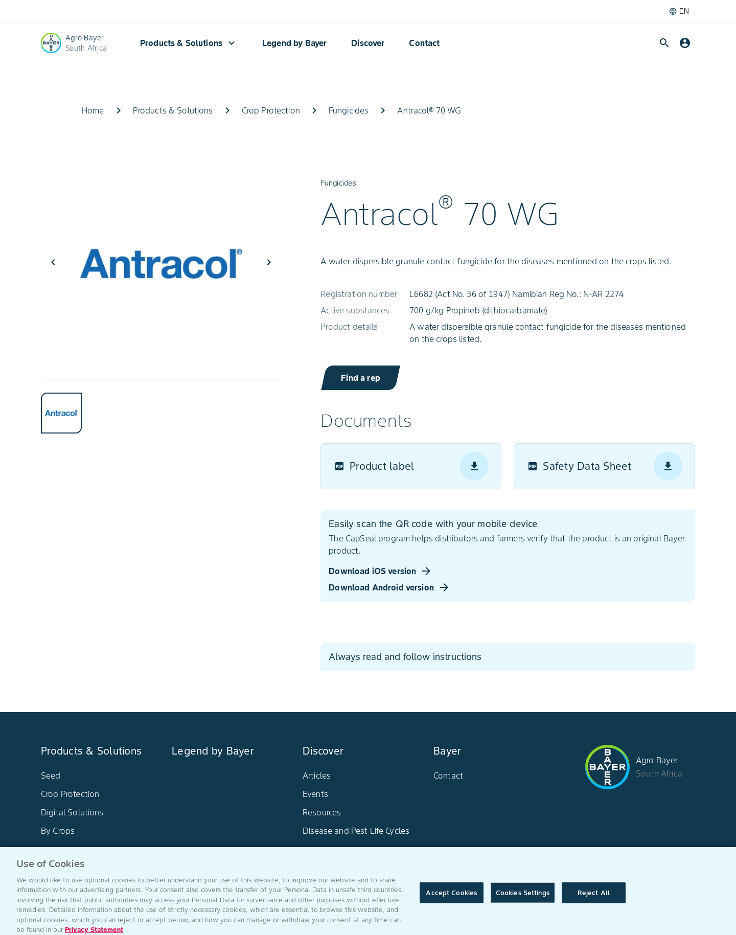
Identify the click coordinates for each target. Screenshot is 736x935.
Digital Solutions (72, 812)
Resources (322, 812)
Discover (367, 43)
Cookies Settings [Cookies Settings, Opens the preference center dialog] (522, 899)
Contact (424, 43)
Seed (51, 775)
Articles (317, 775)
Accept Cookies (451, 899)
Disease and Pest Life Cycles (356, 831)
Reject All (594, 899)
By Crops (58, 831)
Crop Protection (70, 794)
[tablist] (161, 407)
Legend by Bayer (294, 43)
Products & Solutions (189, 43)
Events (315, 794)
